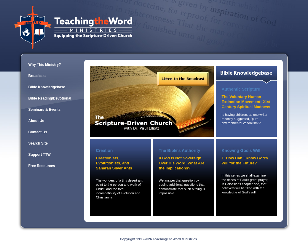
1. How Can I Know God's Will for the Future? (245, 160)
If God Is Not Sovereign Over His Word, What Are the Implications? (182, 163)
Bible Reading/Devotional (49, 98)
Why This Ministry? (44, 64)
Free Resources (41, 166)
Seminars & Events (44, 110)
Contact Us (37, 132)
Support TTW (39, 155)
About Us (36, 121)
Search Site (38, 143)
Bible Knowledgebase (46, 87)
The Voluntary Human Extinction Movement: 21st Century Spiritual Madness (246, 101)
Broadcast (37, 76)
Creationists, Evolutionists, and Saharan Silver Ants (114, 163)
